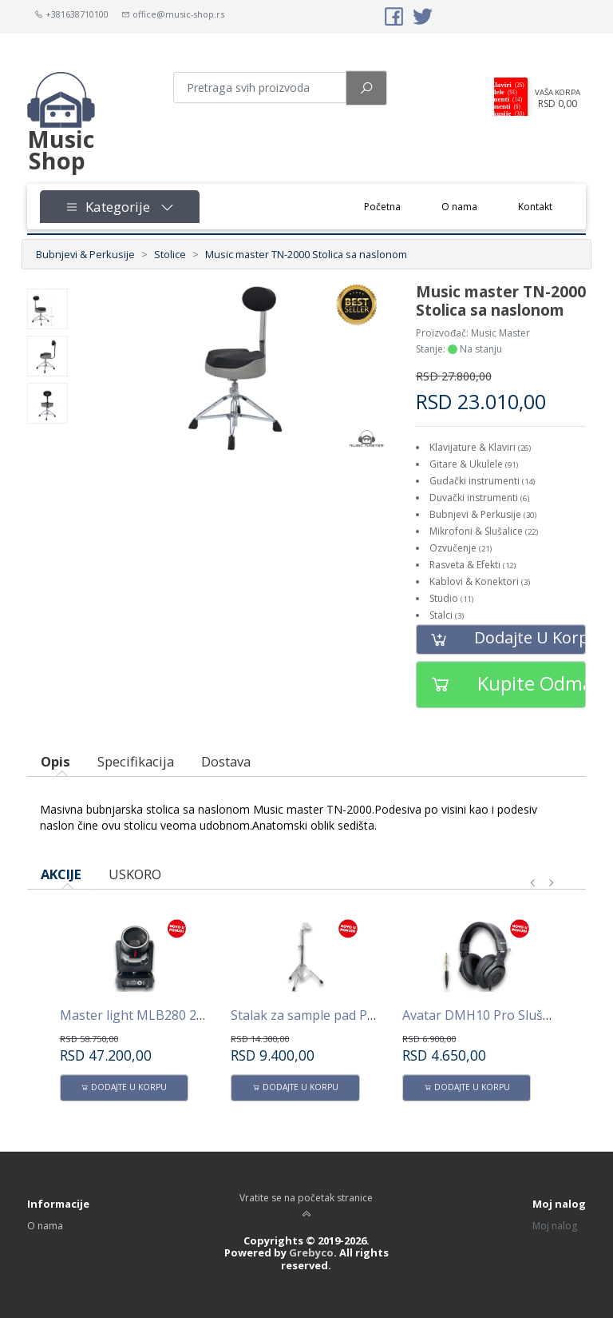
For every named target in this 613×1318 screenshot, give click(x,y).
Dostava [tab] (226, 761)
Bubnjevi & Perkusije (85, 254)
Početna (392, 205)
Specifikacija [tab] (135, 761)
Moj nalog (554, 1225)
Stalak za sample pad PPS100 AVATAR (343, 1015)
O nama (459, 206)
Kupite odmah (501, 684)
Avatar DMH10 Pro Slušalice (485, 1015)
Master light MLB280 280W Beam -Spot (178, 1015)
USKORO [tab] (135, 874)
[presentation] (533, 883)
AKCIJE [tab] (61, 874)
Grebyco (311, 1252)
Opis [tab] (55, 761)
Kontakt (535, 206)
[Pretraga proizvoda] (259, 87)
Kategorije (119, 206)
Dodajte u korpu (501, 639)
